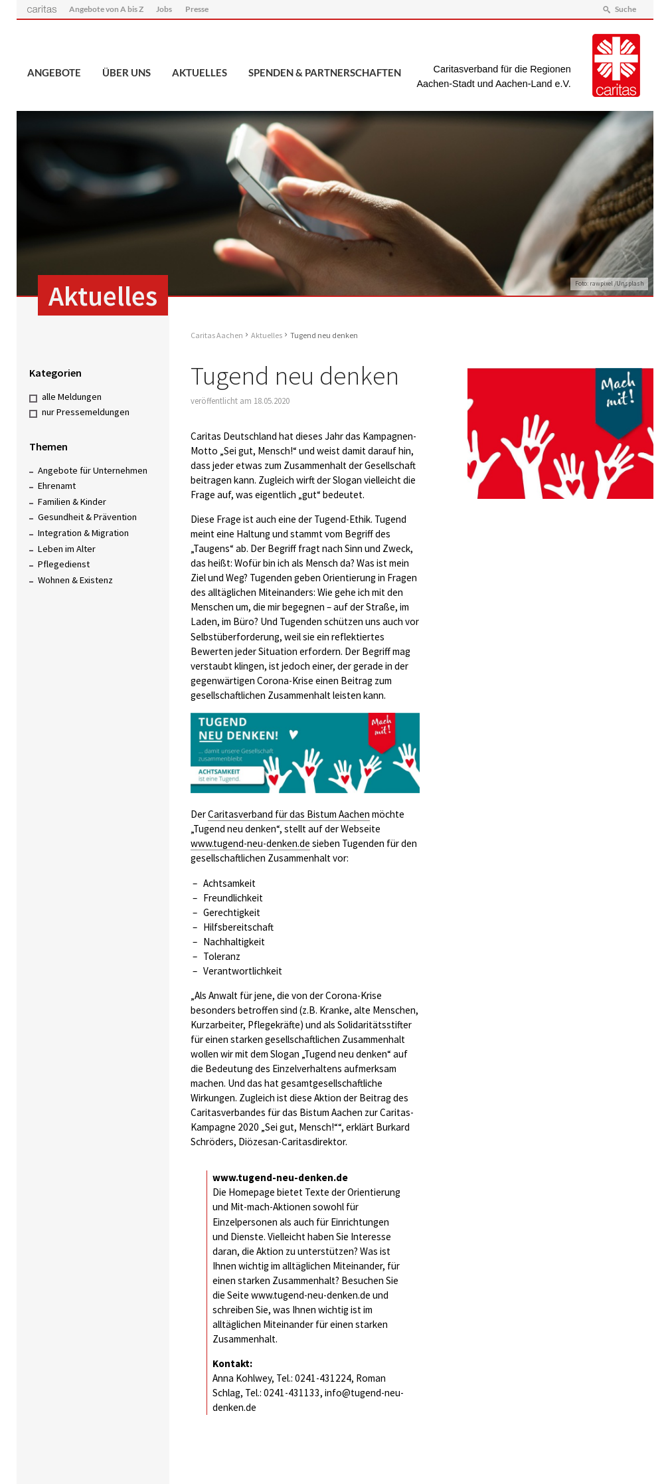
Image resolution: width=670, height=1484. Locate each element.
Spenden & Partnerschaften (324, 72)
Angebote (54, 72)
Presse (197, 9)
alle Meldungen (72, 397)
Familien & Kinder (72, 502)
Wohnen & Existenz (75, 580)
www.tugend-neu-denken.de (250, 843)
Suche (625, 9)
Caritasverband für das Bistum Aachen (289, 814)
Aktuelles (199, 72)
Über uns (126, 72)
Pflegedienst (64, 564)
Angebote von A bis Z (106, 9)
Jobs (164, 9)
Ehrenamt (57, 486)
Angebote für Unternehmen (92, 470)
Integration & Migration (83, 533)
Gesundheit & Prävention (87, 517)
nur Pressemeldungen (85, 412)
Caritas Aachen (217, 335)
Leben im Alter (67, 549)
